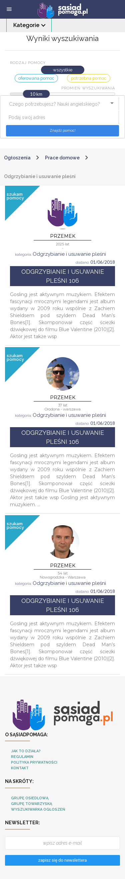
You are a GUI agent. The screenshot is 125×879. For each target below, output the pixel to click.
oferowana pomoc (36, 78)
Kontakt (20, 768)
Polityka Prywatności (34, 762)
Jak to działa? (26, 751)
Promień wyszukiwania (88, 88)
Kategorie (26, 25)
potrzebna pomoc (88, 78)
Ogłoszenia (17, 157)
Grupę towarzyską (31, 804)
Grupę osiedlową (29, 798)
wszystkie (62, 69)
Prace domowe (62, 157)
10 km (36, 94)
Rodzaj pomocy (28, 63)
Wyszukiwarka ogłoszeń (38, 809)
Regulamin (22, 757)
